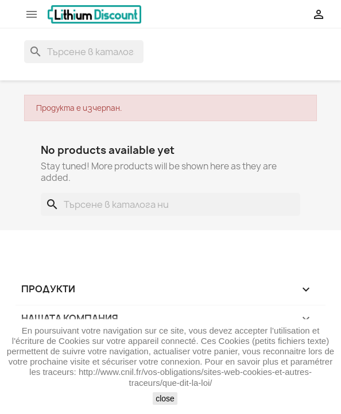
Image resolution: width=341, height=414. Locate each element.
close (165, 398)
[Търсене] (84, 51)
